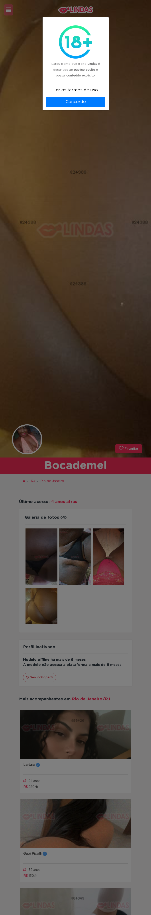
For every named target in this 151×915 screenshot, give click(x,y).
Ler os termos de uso (75, 90)
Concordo (75, 102)
